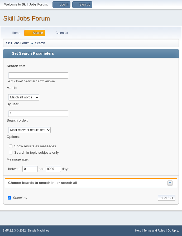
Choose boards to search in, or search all (42, 183)
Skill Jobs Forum (26, 18)
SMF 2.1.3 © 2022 (14, 230)
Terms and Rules (154, 230)
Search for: (16, 66)
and (42, 168)
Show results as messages (35, 146)
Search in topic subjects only (36, 152)
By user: (13, 104)
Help (138, 230)
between (15, 168)
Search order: (17, 120)
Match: (12, 88)
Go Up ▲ (173, 230)
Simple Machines (38, 230)
